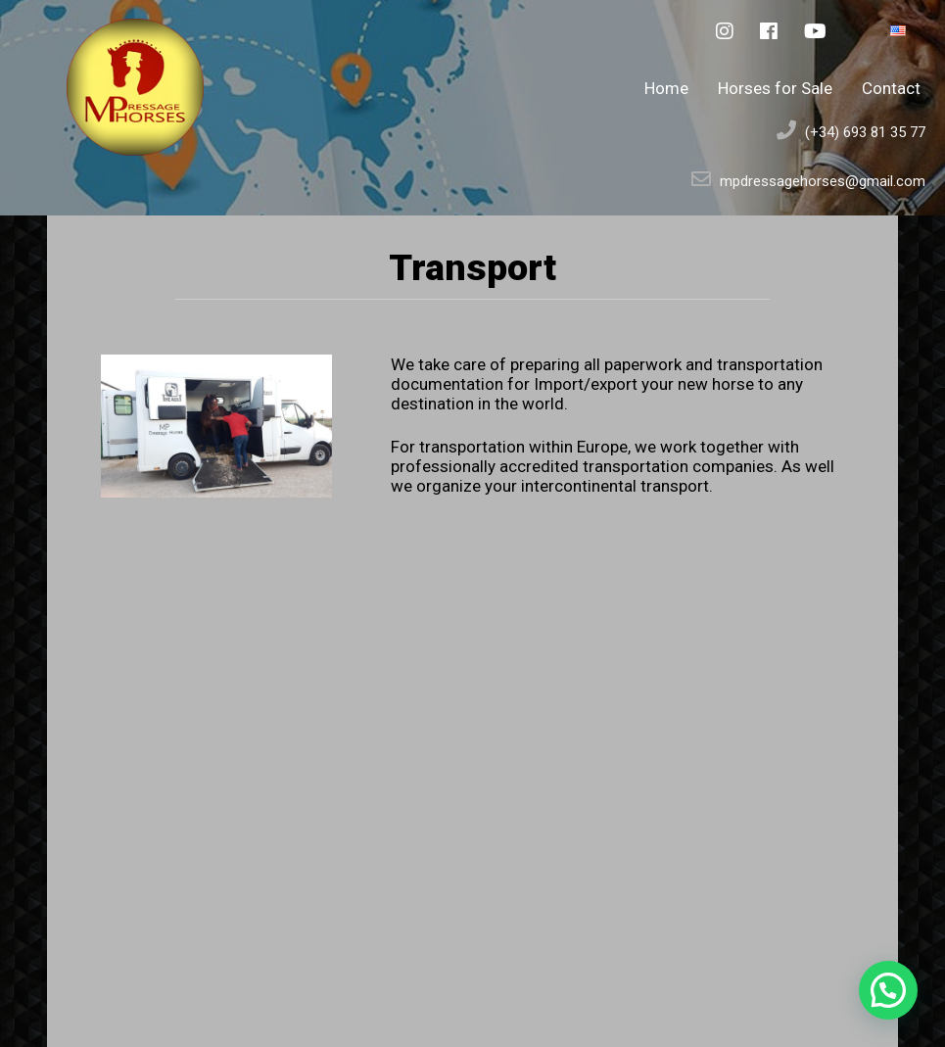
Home (666, 88)
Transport (472, 267)
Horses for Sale (775, 88)
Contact (891, 88)
